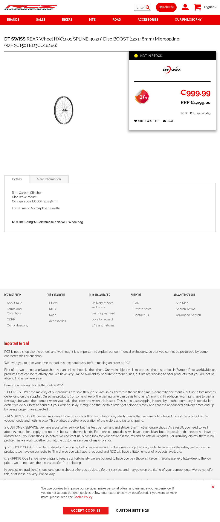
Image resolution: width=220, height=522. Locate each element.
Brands (13, 19)
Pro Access (166, 7)
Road (53, 315)
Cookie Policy (83, 497)
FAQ (136, 303)
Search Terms (185, 309)
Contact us (141, 315)
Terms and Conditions (14, 311)
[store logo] (30, 7)
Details (17, 179)
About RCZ (14, 303)
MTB (52, 309)
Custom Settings (132, 510)
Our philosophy (17, 325)
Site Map (182, 303)
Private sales (142, 309)
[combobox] (125, 7)
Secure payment (103, 313)
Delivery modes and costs (102, 305)
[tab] (16, 179)
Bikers (53, 303)
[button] (210, 7)
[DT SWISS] (172, 76)
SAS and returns (103, 325)
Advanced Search (188, 315)
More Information (49, 179)
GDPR (11, 319)
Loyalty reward (102, 319)
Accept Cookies (86, 510)
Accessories (57, 321)
